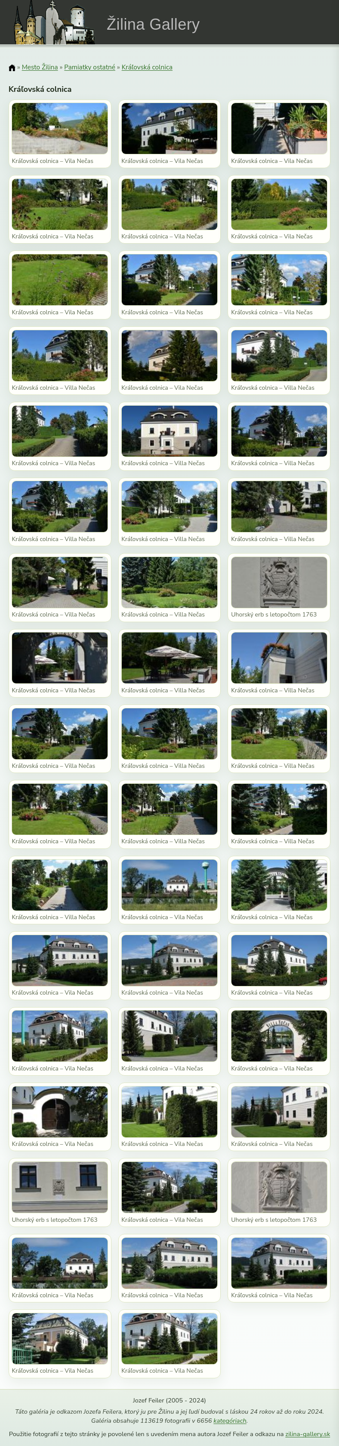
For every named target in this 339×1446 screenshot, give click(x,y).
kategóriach (229, 1420)
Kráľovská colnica (147, 67)
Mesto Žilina (40, 67)
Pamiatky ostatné (89, 67)
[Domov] (12, 67)
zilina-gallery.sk (307, 1434)
